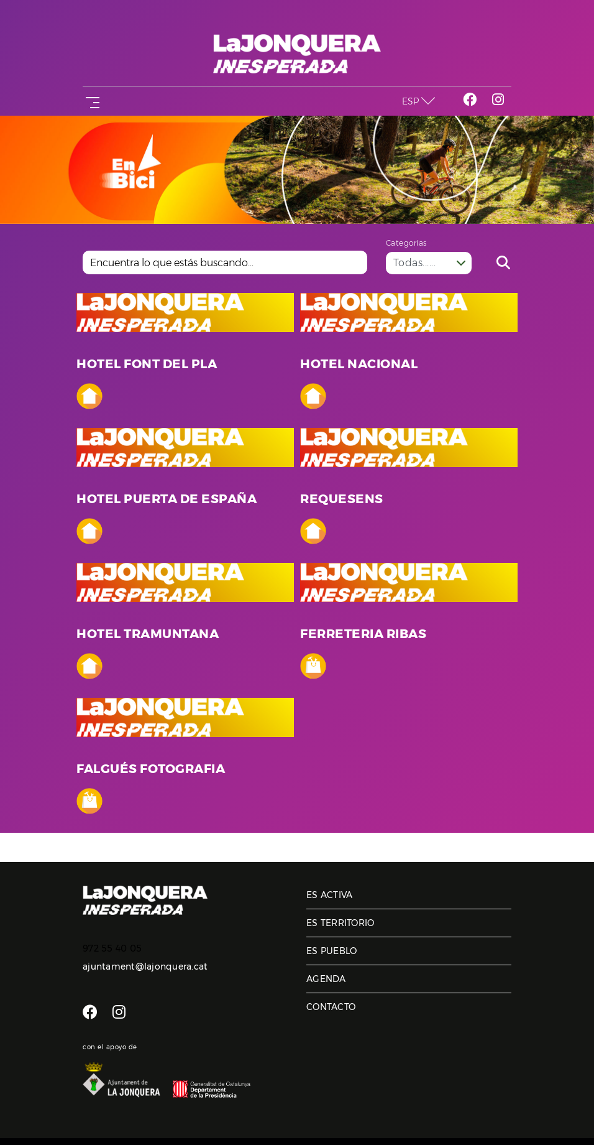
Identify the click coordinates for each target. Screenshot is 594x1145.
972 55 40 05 (112, 948)
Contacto (330, 1007)
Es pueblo (331, 951)
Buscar (503, 262)
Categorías (406, 243)
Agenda (326, 979)
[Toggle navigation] (90, 101)
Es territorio (340, 923)
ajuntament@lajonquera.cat (145, 966)
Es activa (329, 895)
